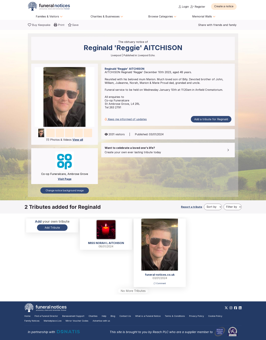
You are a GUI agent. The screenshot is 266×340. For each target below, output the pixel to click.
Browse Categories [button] (162, 16)
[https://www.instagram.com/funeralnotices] (231, 308)
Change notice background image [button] (65, 190)
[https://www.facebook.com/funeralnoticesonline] (235, 308)
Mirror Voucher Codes (77, 321)
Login (184, 6)
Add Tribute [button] (52, 227)
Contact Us (125, 316)
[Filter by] (233, 207)
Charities (93, 316)
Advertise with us (101, 321)
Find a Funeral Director (46, 316)
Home (27, 316)
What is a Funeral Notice (147, 316)
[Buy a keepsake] (39, 25)
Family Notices (32, 321)
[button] (224, 6)
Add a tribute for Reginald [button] (211, 119)
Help (104, 316)
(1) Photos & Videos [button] (64, 139)
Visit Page (64, 179)
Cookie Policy (215, 316)
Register (197, 6)
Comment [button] (160, 283)
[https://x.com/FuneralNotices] (226, 308)
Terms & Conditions (175, 316)
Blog (113, 316)
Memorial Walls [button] (203, 16)
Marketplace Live (52, 321)
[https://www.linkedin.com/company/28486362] (240, 308)
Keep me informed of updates (126, 119)
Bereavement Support (73, 316)
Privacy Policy (196, 316)
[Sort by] (213, 207)
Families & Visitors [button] (49, 16)
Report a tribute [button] (191, 206)
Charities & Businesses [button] (107, 16)
